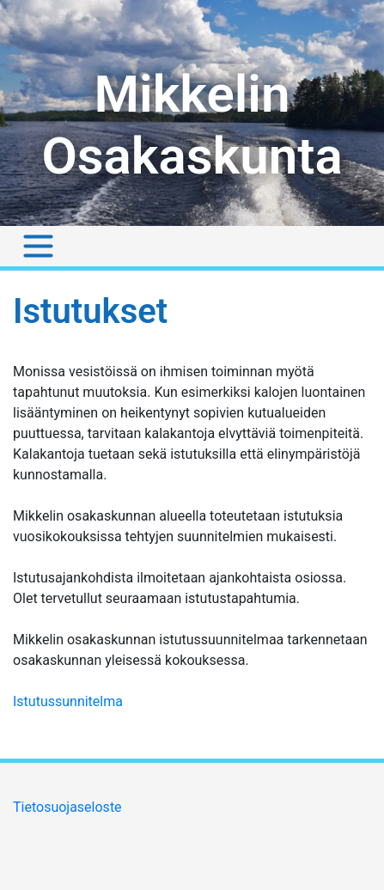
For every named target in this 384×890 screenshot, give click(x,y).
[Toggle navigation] (38, 246)
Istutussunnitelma (68, 701)
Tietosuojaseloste (67, 807)
